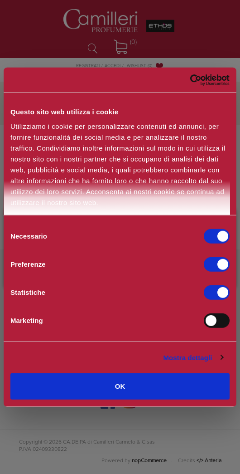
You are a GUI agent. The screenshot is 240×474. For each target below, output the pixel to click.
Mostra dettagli (187, 357)
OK (120, 386)
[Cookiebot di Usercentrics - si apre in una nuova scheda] (190, 80)
